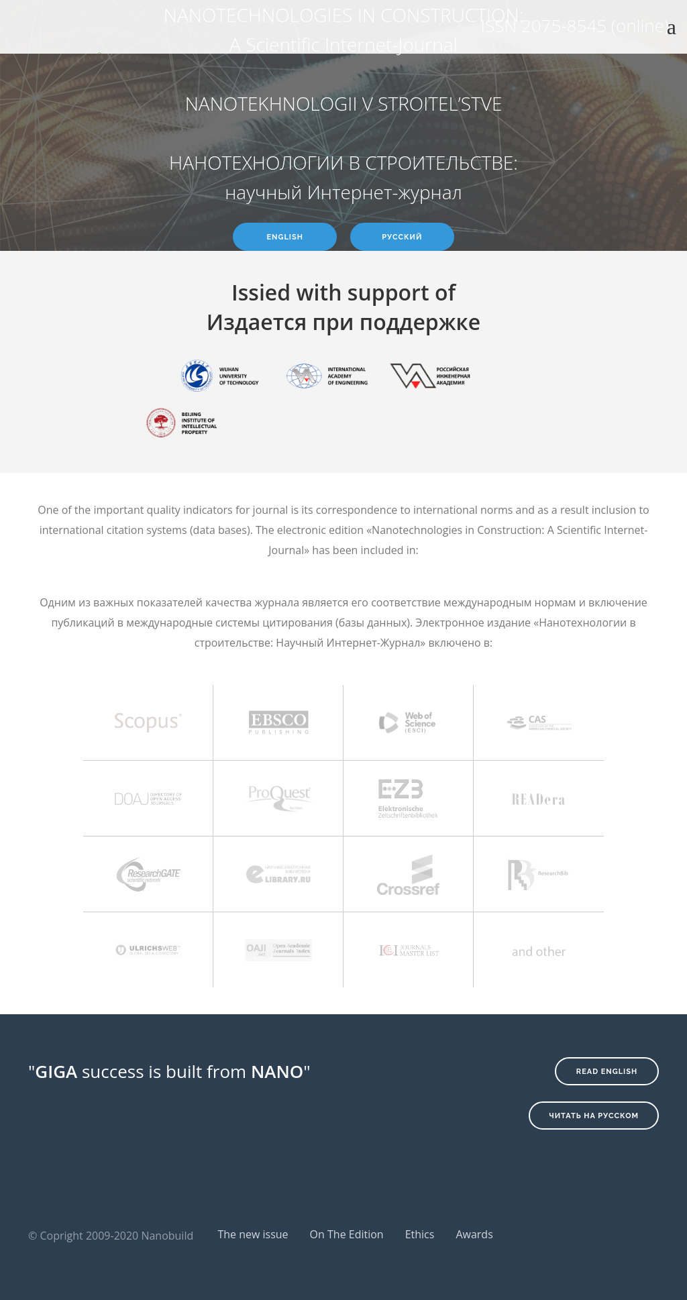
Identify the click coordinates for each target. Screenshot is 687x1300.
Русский (402, 237)
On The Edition (347, 1234)
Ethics (420, 1234)
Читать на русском (594, 1116)
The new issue (252, 1234)
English (284, 237)
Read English (606, 1071)
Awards (474, 1234)
